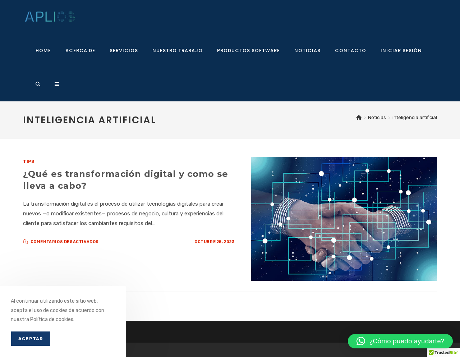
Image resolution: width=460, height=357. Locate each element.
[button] (400, 341)
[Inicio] (359, 117)
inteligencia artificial (414, 117)
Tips (28, 161)
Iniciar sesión (401, 50)
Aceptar (30, 338)
